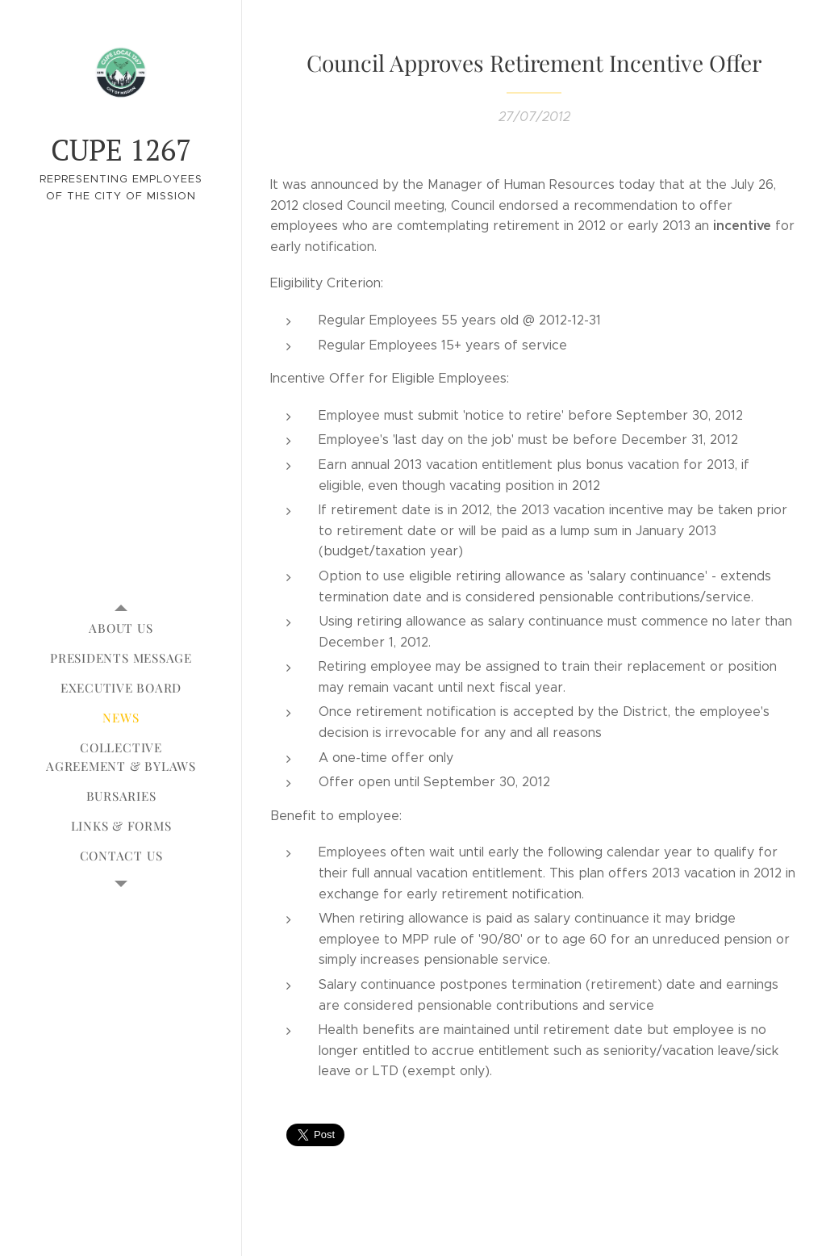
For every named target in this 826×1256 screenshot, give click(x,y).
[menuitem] (121, 628)
